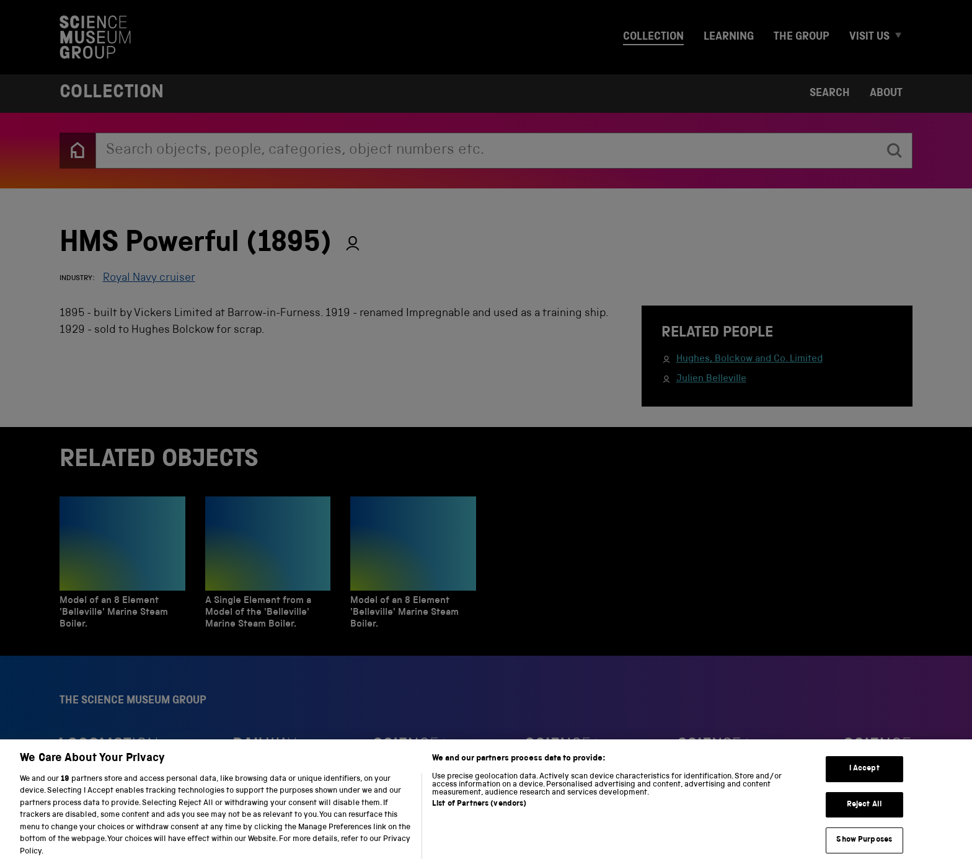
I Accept (864, 782)
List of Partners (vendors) (479, 817)
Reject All (864, 818)
